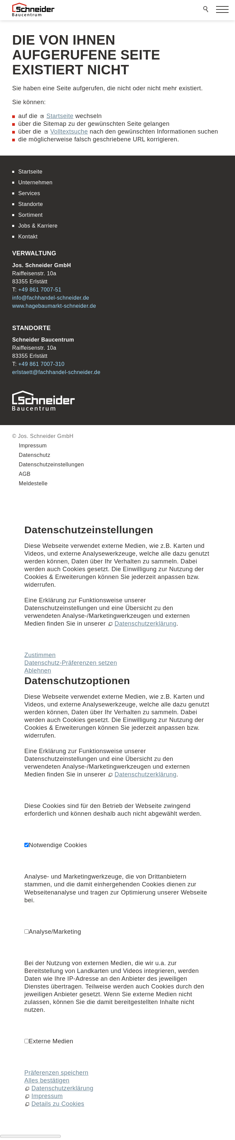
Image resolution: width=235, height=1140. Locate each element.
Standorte (30, 204)
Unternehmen (35, 182)
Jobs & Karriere (37, 226)
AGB (24, 474)
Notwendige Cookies (58, 845)
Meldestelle (33, 483)
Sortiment (30, 215)
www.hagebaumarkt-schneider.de (54, 306)
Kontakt (28, 236)
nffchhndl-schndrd (50, 298)
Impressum (33, 445)
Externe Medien (51, 1041)
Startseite (59, 116)
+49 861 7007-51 (39, 290)
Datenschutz (34, 455)
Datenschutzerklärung (146, 623)
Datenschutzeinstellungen (51, 464)
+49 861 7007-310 (41, 364)
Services (29, 193)
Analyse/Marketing (55, 931)
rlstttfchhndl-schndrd (56, 372)
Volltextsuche (69, 131)
